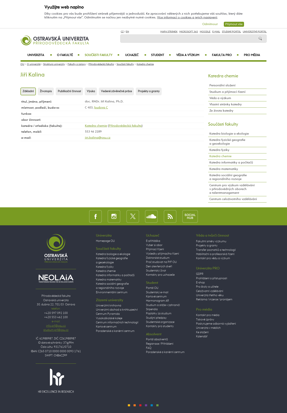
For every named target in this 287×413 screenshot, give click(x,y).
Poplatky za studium (158, 313)
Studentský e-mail (157, 292)
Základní (28, 91)
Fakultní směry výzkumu (211, 241)
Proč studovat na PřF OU (161, 262)
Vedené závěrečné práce (116, 91)
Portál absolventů (157, 339)
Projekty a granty (149, 91)
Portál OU (152, 288)
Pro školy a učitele (207, 286)
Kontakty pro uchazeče (160, 274)
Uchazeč (135, 55)
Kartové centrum (106, 326)
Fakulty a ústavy (77, 64)
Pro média (252, 55)
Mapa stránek (168, 32)
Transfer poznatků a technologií (216, 250)
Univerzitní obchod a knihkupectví (117, 309)
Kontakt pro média (207, 315)
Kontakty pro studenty (160, 326)
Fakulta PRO (225, 55)
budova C (101, 107)
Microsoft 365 (188, 32)
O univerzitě (33, 64)
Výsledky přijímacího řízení (162, 253)
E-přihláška (153, 241)
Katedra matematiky (223, 169)
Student (161, 55)
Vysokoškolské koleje (109, 318)
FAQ (148, 348)
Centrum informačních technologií (117, 322)
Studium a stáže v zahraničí (163, 305)
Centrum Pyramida (108, 313)
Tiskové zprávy (205, 319)
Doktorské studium (158, 257)
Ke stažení (202, 332)
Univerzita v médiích (208, 327)
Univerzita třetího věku (210, 295)
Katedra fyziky (219, 150)
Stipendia (152, 309)
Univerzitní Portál (255, 32)
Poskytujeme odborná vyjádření (216, 323)
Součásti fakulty (102, 55)
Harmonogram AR (157, 300)
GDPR (199, 274)
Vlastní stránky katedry (225, 104)
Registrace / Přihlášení (159, 343)
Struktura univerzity (54, 64)
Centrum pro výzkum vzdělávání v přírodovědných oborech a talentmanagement (232, 189)
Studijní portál (231, 32)
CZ (122, 32)
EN (127, 32)
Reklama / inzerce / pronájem (214, 299)
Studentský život (156, 270)
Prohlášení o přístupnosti (211, 278)
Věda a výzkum (191, 55)
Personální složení (222, 85)
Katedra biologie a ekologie (229, 133)
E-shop (200, 282)
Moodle (205, 32)
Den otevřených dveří (159, 266)
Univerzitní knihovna (108, 305)
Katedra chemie (145, 64)
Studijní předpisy (156, 317)
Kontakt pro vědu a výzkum (213, 258)
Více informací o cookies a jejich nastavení (187, 17)
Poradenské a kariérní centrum (115, 331)
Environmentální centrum (111, 292)
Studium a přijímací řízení (227, 91)
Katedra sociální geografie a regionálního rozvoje (228, 177)
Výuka (91, 91)
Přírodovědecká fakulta (101, 64)
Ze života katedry (221, 110)
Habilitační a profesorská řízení (215, 254)
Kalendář (202, 336)
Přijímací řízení (155, 249)
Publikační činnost (69, 91)
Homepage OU (105, 241)
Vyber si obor (154, 245)
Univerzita (39, 55)
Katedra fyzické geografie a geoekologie (227, 141)
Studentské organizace (160, 322)
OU (22, 64)
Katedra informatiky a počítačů (231, 162)
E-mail (216, 32)
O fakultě (68, 55)
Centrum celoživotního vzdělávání (233, 199)
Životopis (46, 91)
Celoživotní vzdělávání (209, 291)
